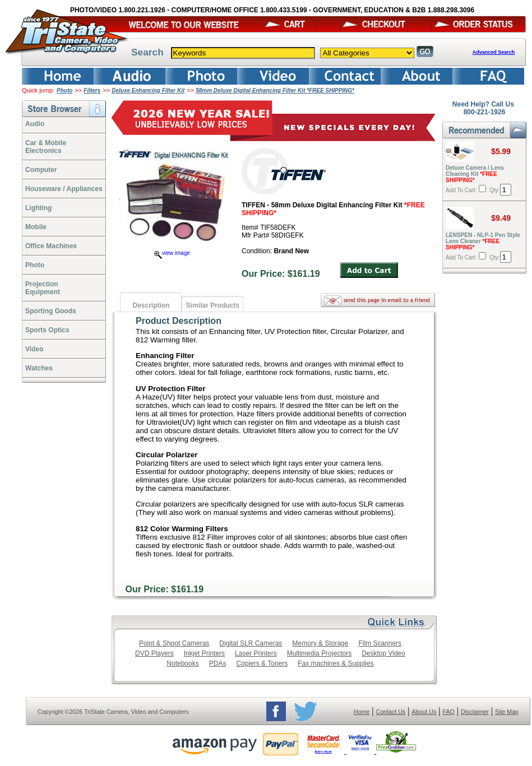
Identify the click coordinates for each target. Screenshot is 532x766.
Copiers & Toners (262, 663)
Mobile (36, 227)
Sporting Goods (50, 311)
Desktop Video (383, 653)
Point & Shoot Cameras (174, 643)
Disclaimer (475, 711)
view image (172, 253)
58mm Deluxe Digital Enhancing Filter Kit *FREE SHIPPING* (275, 90)
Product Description (178, 321)
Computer (41, 170)
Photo (64, 90)
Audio (34, 124)
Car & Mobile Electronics (45, 147)
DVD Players (154, 653)
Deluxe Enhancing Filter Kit (148, 90)
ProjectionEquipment (42, 288)
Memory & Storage (320, 643)
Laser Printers (256, 653)
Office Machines (51, 246)
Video (34, 349)
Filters (92, 90)
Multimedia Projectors (319, 653)
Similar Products (212, 305)
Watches (39, 368)
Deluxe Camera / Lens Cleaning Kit (475, 174)
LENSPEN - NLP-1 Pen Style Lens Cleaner (483, 241)
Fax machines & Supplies (335, 663)
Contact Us (391, 711)
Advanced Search (494, 52)
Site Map (507, 711)
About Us (423, 711)
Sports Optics (47, 330)
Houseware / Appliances (64, 189)
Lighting (38, 208)
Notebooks (182, 663)
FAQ (448, 711)
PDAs (217, 663)
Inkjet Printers (204, 653)
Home (361, 711)
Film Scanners (379, 643)
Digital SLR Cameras (250, 643)
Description (150, 305)
